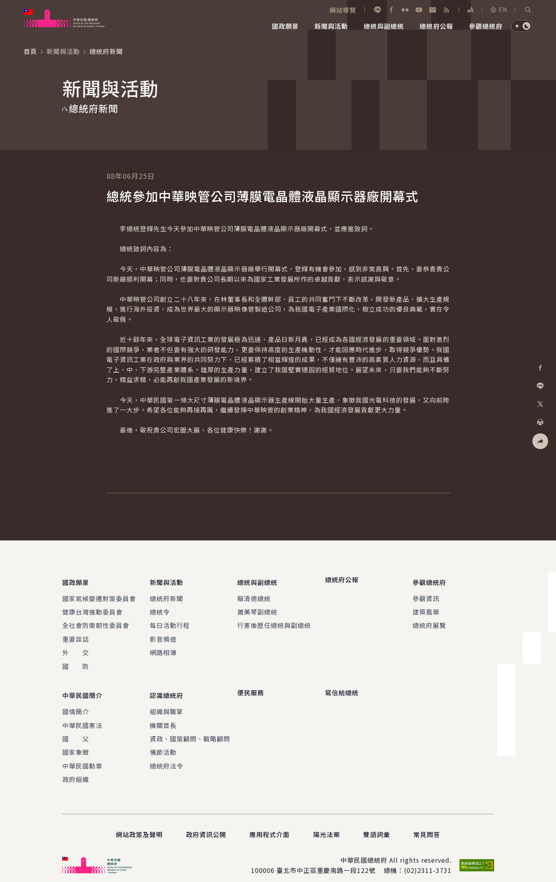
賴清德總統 (254, 593)
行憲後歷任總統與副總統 (274, 621)
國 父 (75, 729)
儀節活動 (163, 743)
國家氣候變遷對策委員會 (99, 593)
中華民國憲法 (82, 715)
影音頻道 (163, 634)
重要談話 (75, 634)
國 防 (75, 661)
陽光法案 (326, 825)
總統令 (160, 607)
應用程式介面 (269, 825)
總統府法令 (166, 756)
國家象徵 (75, 743)
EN (498, 9)
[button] (528, 10)
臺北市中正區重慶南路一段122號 (326, 861)
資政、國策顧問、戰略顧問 (190, 729)
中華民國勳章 (82, 756)
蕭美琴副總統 (257, 607)
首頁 (30, 51)
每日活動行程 (170, 621)
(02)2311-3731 (428, 861)
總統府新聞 (166, 593)
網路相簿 (163, 648)
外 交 (75, 648)
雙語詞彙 (376, 825)
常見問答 (426, 825)
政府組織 (75, 770)
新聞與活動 (63, 51)
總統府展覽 (429, 621)
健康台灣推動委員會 (92, 607)
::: (5, 4)
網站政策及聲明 (139, 825)
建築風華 (426, 607)
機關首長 (163, 715)
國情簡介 (75, 702)
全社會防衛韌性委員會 (95, 621)
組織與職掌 (166, 702)
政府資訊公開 (206, 825)
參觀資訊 (426, 593)
